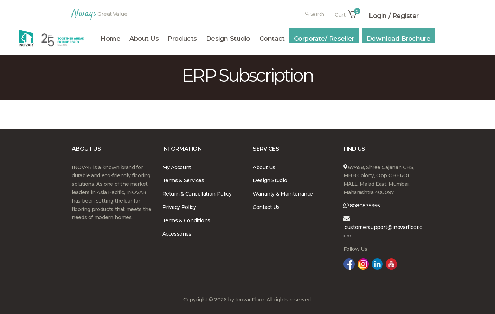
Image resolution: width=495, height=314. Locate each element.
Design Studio (270, 180)
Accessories (177, 234)
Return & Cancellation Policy (197, 194)
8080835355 (364, 206)
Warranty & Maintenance (283, 194)
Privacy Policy (179, 207)
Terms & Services (183, 180)
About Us (264, 167)
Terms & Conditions (186, 220)
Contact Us (266, 207)
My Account (176, 167)
